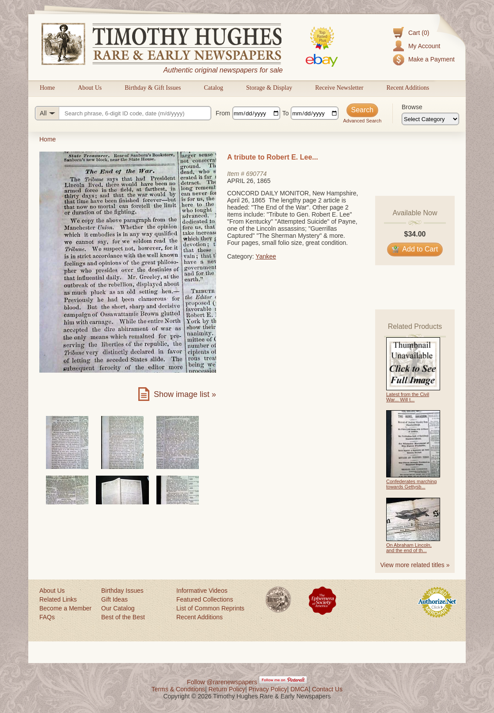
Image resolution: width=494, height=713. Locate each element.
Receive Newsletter (339, 87)
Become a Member (65, 608)
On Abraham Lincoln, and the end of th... (409, 547)
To (285, 113)
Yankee (265, 256)
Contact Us (327, 689)
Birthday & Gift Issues (153, 87)
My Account (424, 46)
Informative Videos (202, 590)
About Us (90, 87)
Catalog (213, 87)
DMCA (299, 689)
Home (47, 87)
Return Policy (227, 689)
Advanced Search (362, 120)
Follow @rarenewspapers (222, 682)
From (223, 113)
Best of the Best (123, 617)
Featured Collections (204, 599)
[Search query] (123, 113)
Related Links (58, 599)
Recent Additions (407, 87)
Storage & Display (269, 87)
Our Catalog (117, 608)
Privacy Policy (268, 689)
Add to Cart (415, 249)
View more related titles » (415, 564)
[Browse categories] (430, 119)
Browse (412, 107)
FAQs (47, 617)
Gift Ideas (114, 599)
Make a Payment (431, 59)
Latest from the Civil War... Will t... (407, 397)
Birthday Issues (122, 590)
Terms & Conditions (178, 689)
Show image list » (185, 394)
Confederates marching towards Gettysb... (411, 484)
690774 (256, 173)
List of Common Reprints (210, 608)
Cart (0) (418, 32)
